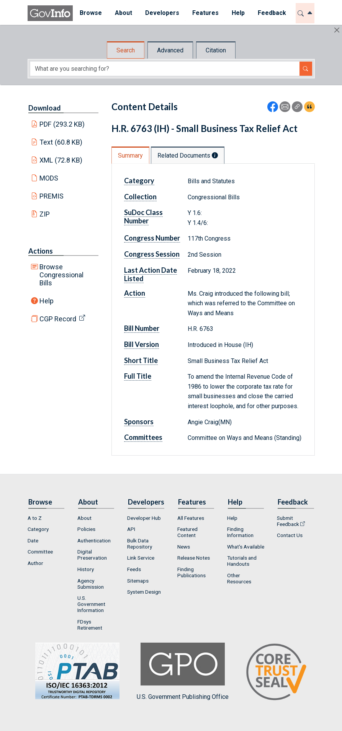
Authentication (94, 540)
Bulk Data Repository (139, 543)
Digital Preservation (92, 555)
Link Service (140, 558)
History (85, 569)
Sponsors (139, 421)
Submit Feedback (288, 521)
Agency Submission (90, 584)
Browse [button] (90, 12)
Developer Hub (144, 518)
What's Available (245, 547)
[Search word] (164, 69)
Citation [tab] (216, 50)
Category (139, 180)
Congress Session (152, 254)
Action (134, 293)
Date (33, 540)
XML (60, 160)
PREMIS (51, 196)
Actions (40, 251)
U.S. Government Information (91, 604)
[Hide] (337, 30)
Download (44, 108)
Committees (143, 437)
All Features (190, 518)
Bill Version (141, 344)
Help (46, 301)
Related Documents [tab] (187, 155)
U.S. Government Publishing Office (183, 671)
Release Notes (193, 558)
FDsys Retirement (89, 625)
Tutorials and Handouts (242, 561)
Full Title (137, 376)
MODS (48, 178)
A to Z (35, 518)
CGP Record (57, 319)
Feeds (134, 569)
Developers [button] (162, 12)
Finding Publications (191, 572)
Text (60, 142)
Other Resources (239, 578)
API (131, 529)
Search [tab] (125, 50)
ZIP (44, 214)
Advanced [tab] (170, 50)
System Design (144, 592)
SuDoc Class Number (143, 216)
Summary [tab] (130, 155)
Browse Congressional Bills (61, 275)
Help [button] (237, 12)
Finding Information (240, 532)
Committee (40, 552)
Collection (140, 196)
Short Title (141, 360)
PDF (62, 124)
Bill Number (141, 328)
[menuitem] (90, 13)
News (183, 547)
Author (35, 563)
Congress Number (152, 238)
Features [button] (205, 12)
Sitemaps (138, 581)
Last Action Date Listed (150, 274)
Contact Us (290, 535)
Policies (86, 529)
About (84, 518)
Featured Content (187, 532)
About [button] (123, 12)
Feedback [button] (271, 12)
